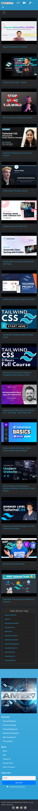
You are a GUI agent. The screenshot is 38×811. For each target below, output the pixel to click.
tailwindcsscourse (11, 636)
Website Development (11, 733)
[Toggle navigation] (4, 12)
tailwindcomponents (12, 623)
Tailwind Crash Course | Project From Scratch (19, 299)
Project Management (10, 729)
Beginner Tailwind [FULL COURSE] (15, 47)
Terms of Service (9, 767)
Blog (4, 755)
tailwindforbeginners (12, 644)
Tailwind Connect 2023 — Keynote (15, 82)
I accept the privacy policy (16, 787)
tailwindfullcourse (11, 648)
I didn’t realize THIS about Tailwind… (15, 191)
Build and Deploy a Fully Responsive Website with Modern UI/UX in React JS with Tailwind (19, 488)
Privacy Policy (8, 763)
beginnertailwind (10, 615)
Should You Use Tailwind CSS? (13, 564)
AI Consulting (7, 741)
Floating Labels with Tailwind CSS (15, 226)
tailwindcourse (10, 627)
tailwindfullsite (10, 652)
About (5, 751)
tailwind (7, 619)
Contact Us (7, 759)
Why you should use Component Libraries (17, 118)
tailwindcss (9, 631)
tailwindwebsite (10, 660)
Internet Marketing (9, 721)
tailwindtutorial (10, 656)
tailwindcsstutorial (11, 640)
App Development (9, 737)
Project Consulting (9, 725)
